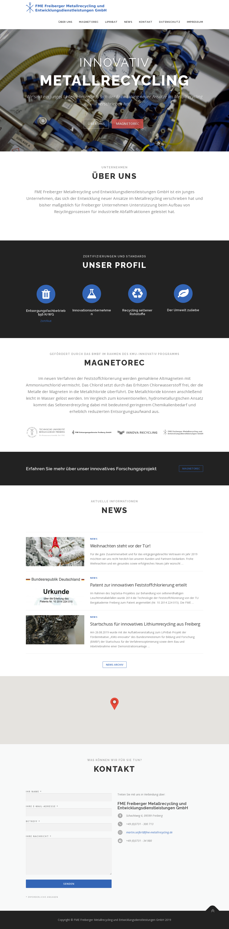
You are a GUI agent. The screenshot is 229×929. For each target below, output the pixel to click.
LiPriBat (111, 21)
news (94, 634)
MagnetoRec (89, 21)
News (128, 21)
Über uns (65, 21)
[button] (114, 704)
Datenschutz (169, 21)
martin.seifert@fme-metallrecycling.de (149, 873)
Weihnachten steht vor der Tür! (120, 641)
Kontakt (145, 21)
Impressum (195, 21)
